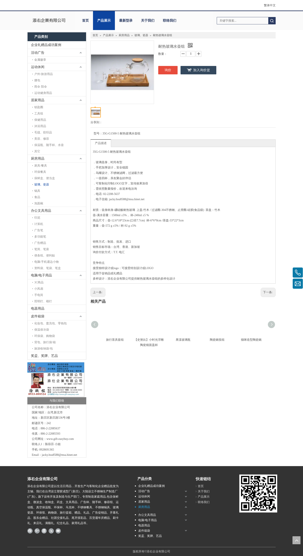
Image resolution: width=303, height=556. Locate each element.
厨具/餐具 (40, 165)
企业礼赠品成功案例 (46, 45)
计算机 (38, 224)
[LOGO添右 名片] (56, 383)
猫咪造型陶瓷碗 (251, 339)
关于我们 (147, 20)
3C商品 (39, 282)
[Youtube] (58, 531)
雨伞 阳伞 (40, 86)
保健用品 (40, 119)
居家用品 (37, 100)
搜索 (271, 20)
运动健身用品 (43, 93)
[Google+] (37, 531)
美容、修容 (41, 138)
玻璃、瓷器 (41, 184)
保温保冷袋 (41, 329)
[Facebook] (30, 531)
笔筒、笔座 (41, 249)
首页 (85, 20)
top (296, 540)
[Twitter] (51, 531)
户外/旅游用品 (43, 74)
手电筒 (38, 295)
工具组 (38, 113)
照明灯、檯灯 (43, 301)
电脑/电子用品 (41, 275)
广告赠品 (40, 242)
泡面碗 (38, 203)
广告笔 (38, 230)
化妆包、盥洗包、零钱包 (50, 323)
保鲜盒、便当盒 (44, 178)
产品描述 (101, 143)
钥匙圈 (38, 107)
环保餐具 (40, 172)
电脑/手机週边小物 (46, 261)
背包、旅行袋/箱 (45, 342)
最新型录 (126, 20)
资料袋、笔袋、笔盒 (47, 268)
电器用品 (37, 308)
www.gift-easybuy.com (60, 438)
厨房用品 (37, 158)
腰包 (37, 80)
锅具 (37, 190)
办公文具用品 (41, 210)
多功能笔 (40, 236)
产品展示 (104, 20)
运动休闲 (37, 67)
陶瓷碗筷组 (217, 339)
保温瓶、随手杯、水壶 (49, 145)
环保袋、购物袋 (44, 336)
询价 (168, 70)
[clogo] (48, 20)
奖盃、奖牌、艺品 (44, 356)
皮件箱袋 (37, 316)
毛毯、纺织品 (43, 132)
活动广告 (37, 52)
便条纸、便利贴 (44, 255)
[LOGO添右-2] (257, 494)
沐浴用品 (40, 126)
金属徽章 (40, 59)
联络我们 (169, 20)
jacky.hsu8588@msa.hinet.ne (59, 454)
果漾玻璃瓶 (183, 339)
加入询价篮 (201, 70)
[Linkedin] (44, 531)
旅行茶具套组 (115, 339)
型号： (98, 133)
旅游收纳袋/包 (43, 348)
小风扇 (38, 288)
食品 (37, 197)
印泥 (37, 217)
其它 (37, 151)
